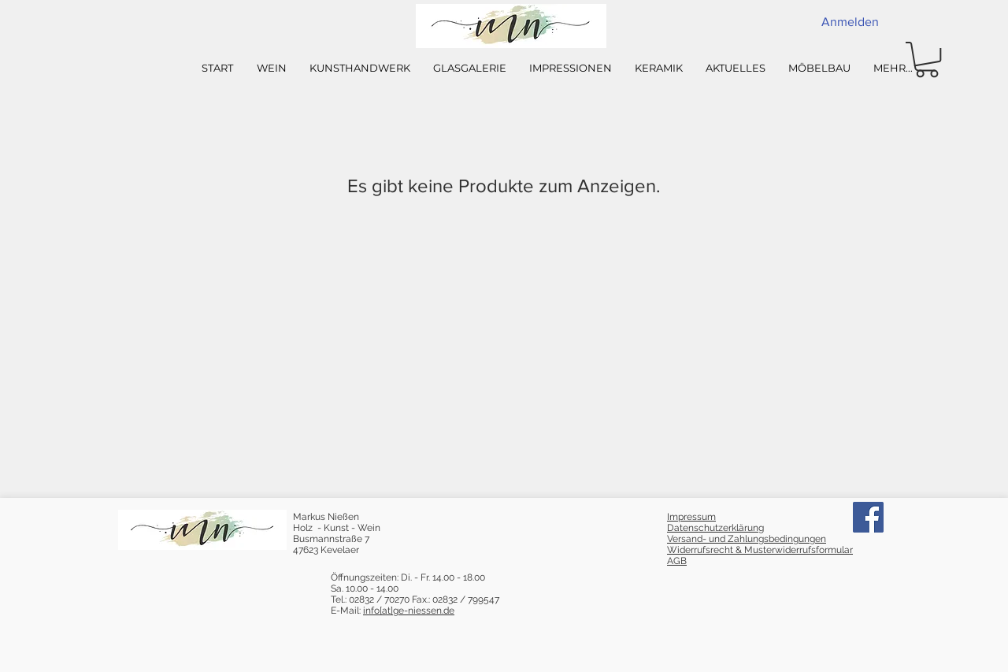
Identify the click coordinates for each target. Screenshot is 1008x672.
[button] (927, 59)
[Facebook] (868, 517)
